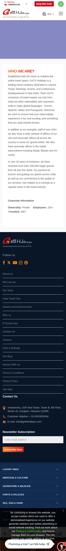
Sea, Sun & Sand (30, 503)
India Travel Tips (12, 298)
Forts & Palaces (30, 494)
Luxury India (30, 469)
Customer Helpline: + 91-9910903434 (28, 416)
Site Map (7, 389)
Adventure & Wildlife (30, 486)
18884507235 (14, 5)
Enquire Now (44, 4)
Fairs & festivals (11, 348)
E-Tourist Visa (10, 323)
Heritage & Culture (30, 477)
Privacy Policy (10, 381)
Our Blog (7, 356)
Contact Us (9, 331)
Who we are (9, 282)
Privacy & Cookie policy (29, 531)
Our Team (8, 290)
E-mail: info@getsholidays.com (24, 421)
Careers (7, 339)
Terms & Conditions (13, 372)
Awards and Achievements (17, 306)
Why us (7, 315)
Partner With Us (11, 364)
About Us (8, 273)
